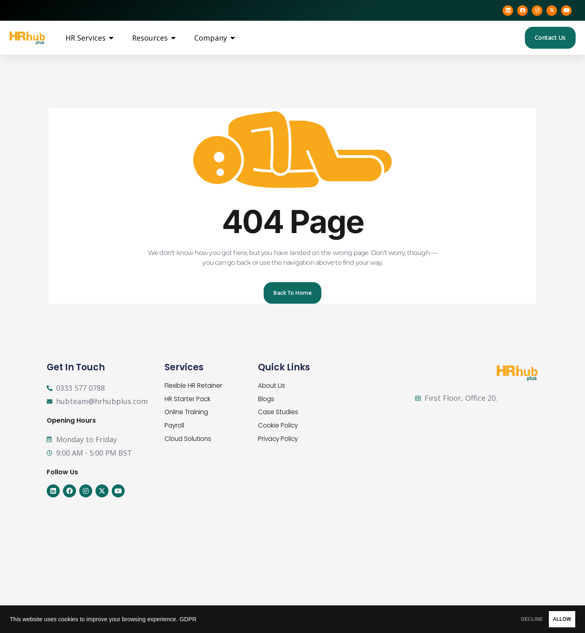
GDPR (188, 619)
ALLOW (552, 619)
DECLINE (502, 619)
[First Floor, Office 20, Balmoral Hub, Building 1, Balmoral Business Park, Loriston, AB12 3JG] (481, 459)
